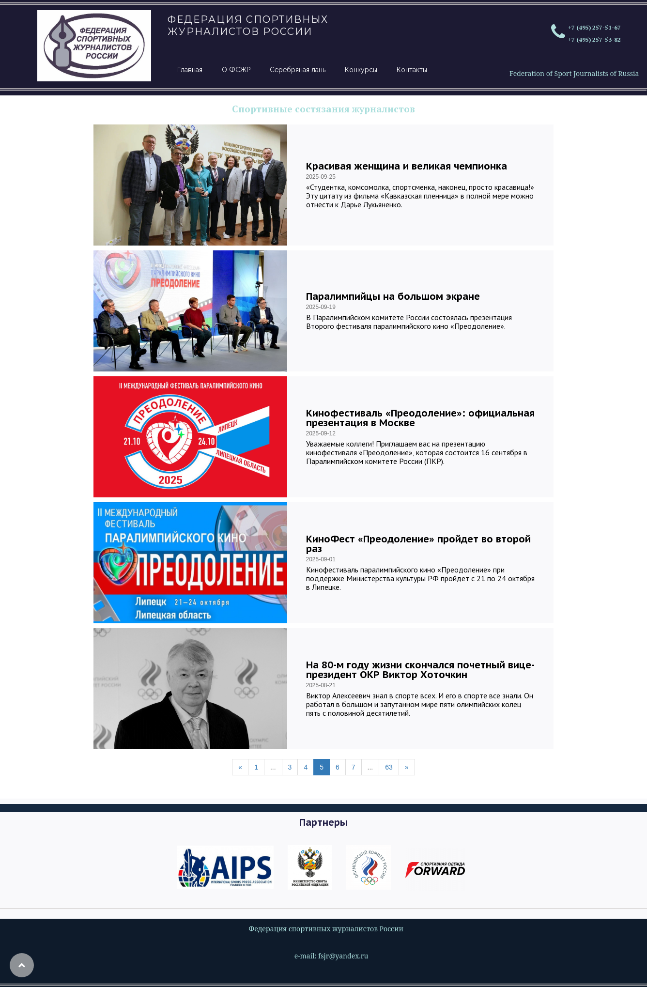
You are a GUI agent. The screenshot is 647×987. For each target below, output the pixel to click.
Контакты (412, 70)
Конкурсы (361, 70)
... (273, 767)
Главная (189, 70)
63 (389, 767)
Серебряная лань (297, 70)
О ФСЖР (236, 70)
